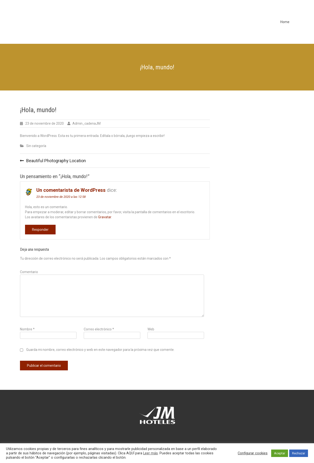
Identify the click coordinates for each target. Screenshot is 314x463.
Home (284, 22)
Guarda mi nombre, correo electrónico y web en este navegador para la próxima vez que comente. (100, 350)
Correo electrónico (99, 329)
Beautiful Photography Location (56, 160)
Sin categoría (36, 146)
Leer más (150, 453)
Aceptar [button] (279, 453)
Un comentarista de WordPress (71, 190)
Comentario (29, 272)
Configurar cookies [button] (253, 453)
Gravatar (104, 217)
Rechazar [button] (298, 453)
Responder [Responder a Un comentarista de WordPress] (40, 230)
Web (150, 329)
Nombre (27, 329)
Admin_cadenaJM (86, 123)
